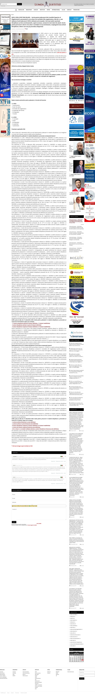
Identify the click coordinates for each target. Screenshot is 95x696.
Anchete (1, 671)
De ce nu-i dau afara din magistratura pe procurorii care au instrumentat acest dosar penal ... (76, 393)
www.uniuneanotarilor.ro (75, 638)
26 (82, 659)
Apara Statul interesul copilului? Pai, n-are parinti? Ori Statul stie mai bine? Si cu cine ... (76, 371)
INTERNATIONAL (59, 669)
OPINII (48, 669)
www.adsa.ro (73, 645)
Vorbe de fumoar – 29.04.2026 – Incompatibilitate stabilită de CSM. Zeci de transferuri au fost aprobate (76, 227)
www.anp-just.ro (73, 631)
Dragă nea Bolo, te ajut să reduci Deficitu (75, 157)
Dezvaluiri (21, 9)
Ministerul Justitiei (38, 682)
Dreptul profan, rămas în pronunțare (75, 175)
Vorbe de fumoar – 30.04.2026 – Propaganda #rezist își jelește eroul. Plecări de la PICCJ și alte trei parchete (76, 221)
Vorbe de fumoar (70, 671)
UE (56, 675)
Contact (69, 9)
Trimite (14, 522)
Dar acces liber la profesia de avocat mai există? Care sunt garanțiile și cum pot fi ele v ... (76, 399)
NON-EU (57, 674)
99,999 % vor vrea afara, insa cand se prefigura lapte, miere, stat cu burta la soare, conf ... (76, 404)
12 (82, 657)
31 (78, 661)
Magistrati (29, 9)
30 (76, 661)
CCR (35, 688)
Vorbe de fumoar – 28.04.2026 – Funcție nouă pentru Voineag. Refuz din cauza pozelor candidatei (76, 233)
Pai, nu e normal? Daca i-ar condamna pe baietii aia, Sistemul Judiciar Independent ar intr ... (76, 382)
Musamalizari (2, 674)
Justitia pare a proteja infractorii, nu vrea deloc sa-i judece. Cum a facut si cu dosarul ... (76, 355)
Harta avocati (25, 675)
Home (12, 14)
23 (76, 659)
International (56, 9)
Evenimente (2, 673)
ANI (35, 679)
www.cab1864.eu (73, 625)
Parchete (14, 673)
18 (80, 658)
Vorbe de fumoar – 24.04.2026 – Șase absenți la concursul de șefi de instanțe (76, 244)
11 (80, 657)
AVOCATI (24, 669)
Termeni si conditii (24, 692)
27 (70, 661)
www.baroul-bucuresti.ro (75, 634)
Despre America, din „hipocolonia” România (74, 193)
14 (72, 658)
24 (78, 659)
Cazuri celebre (2, 675)
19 (82, 658)
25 (80, 659)
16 (76, 658)
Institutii (42, 9)
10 (78, 657)
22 (74, 659)
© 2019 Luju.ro (3, 692)
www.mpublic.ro (73, 620)
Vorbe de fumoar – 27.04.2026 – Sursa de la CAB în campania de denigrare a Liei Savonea (75, 238)
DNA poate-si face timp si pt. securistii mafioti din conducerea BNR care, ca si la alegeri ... (75, 350)
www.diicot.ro (73, 623)
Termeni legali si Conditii (32, 525)
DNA (13, 674)
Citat (65, 461)
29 (74, 661)
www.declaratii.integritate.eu (76, 642)
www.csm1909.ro (73, 614)
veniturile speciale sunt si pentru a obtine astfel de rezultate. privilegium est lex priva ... (76, 388)
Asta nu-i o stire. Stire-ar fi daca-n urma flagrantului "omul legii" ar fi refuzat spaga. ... (75, 366)
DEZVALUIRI (2, 669)
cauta (19, 4)
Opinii (48, 9)
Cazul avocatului (26, 671)
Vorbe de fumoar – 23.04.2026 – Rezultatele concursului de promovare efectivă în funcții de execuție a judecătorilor (75, 250)
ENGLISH (57, 671)
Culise (63, 9)
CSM (36, 671)
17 (78, 658)
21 (72, 659)
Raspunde (53, 461)
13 (70, 658)
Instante (14, 671)
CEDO (57, 673)
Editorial (48, 671)
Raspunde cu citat (59, 461)
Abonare (82, 678)
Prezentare (76, 9)
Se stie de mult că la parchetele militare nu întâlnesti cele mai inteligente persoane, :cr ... (76, 377)
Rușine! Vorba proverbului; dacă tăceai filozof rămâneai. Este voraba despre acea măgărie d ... (76, 360)
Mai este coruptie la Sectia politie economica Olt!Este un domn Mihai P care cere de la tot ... (76, 344)
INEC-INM (37, 674)
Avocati (36, 9)
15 (74, 658)
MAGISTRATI (15, 669)
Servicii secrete (38, 673)
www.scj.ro (72, 618)
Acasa (8, 692)
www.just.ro (72, 616)
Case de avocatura (26, 673)
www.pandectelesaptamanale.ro (76, 644)
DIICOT (14, 675)
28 (72, 661)
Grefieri (36, 687)
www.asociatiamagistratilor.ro (76, 629)
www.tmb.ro (72, 627)
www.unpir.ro (73, 640)
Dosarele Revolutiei (3, 678)
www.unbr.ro (73, 633)
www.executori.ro (73, 636)
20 (70, 659)
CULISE (68, 669)
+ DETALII (82, 224)
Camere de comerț (38, 686)
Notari (36, 675)
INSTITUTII (37, 669)
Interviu (48, 673)
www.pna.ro (72, 622)
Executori (36, 683)
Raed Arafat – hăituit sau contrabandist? (75, 211)
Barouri (24, 674)
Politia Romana (38, 678)
